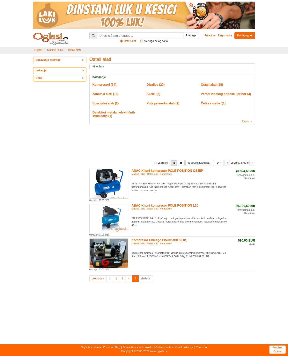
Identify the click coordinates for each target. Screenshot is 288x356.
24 (219, 162)
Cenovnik (201, 347)
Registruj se (225, 35)
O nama (108, 347)
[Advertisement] (144, 314)
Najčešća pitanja (91, 347)
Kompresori (166, 174)
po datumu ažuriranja (200, 162)
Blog (118, 347)
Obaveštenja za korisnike (138, 347)
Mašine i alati (55, 49)
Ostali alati (74, 49)
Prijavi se (210, 35)
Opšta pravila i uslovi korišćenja (174, 347)
